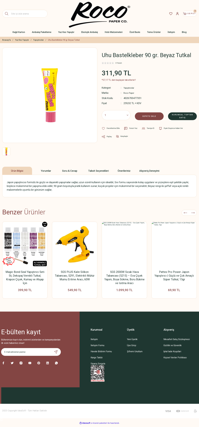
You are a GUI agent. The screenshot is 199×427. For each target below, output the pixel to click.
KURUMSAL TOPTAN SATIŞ (182, 115)
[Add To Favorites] (111, 128)
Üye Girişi (131, 347)
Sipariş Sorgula (98, 365)
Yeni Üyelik (132, 341)
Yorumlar (46, 170)
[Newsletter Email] (31, 354)
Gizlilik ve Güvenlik (172, 347)
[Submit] (56, 354)
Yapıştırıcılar (130, 87)
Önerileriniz (124, 170)
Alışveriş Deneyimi (149, 170)
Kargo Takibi (97, 359)
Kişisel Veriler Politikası (175, 359)
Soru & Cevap (69, 170)
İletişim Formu (97, 347)
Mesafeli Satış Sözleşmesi (176, 341)
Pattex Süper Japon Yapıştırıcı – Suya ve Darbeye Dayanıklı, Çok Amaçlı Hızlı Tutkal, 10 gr (124, 275)
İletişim (94, 341)
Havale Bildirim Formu (101, 353)
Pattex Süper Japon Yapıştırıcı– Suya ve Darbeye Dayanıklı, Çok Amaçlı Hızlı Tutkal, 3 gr (174, 275)
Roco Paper (130, 92)
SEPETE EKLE (149, 115)
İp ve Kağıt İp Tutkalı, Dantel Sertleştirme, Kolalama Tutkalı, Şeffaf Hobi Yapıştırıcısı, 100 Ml (25, 275)
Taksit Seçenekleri (98, 170)
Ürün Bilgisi (17, 170)
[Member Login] (170, 13)
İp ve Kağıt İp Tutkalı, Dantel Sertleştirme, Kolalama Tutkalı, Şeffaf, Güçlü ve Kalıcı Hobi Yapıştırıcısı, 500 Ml (74, 277)
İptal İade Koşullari (172, 353)
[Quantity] (116, 115)
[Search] (25, 14)
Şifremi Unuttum (134, 353)
